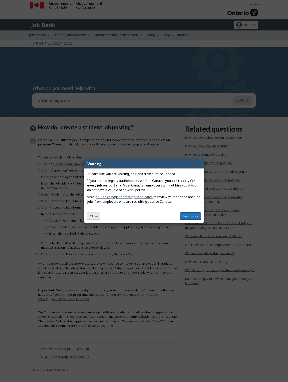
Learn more (190, 216)
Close (94, 216)
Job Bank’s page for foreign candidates (124, 197)
